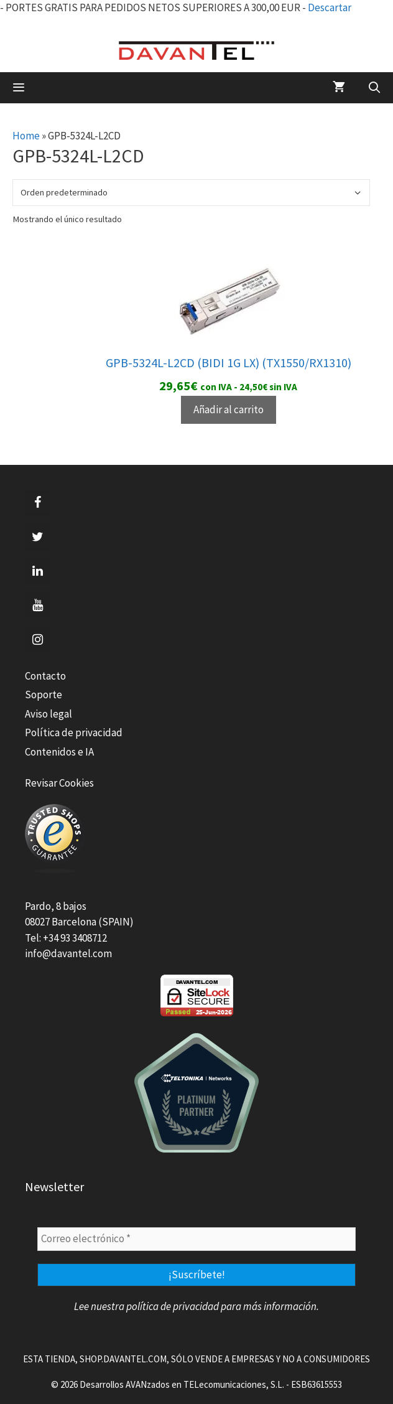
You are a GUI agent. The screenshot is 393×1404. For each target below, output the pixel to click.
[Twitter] (37, 537)
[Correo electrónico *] (196, 1239)
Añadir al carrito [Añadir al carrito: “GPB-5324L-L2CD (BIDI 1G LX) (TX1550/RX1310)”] (228, 409)
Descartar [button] (329, 7)
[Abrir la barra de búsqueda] (374, 87)
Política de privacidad (74, 732)
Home (26, 136)
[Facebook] (37, 503)
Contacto (45, 676)
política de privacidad (172, 1306)
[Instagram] (37, 640)
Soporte (43, 694)
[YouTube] (37, 605)
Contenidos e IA (59, 752)
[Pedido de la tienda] (191, 192)
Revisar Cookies (59, 783)
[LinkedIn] (37, 571)
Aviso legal (48, 714)
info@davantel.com (68, 953)
